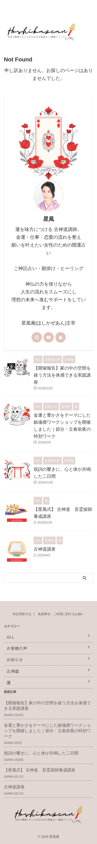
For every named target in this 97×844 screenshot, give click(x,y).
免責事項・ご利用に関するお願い (61, 614)
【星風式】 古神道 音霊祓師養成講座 (39, 770)
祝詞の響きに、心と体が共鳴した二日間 (41, 753)
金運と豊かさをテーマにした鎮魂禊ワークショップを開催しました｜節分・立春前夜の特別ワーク (47, 730)
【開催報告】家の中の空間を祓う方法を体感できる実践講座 (62, 375)
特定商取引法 (22, 614)
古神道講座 (45, 549)
